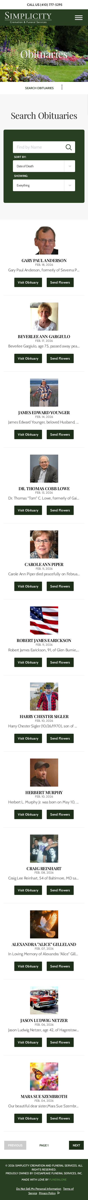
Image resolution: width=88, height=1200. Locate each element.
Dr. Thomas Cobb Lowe (44, 488)
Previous (15, 1145)
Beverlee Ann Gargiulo (44, 336)
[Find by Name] (38, 147)
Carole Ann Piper (44, 564)
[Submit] (68, 147)
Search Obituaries (39, 88)
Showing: (21, 176)
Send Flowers (61, 281)
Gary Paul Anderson (44, 260)
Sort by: (20, 157)
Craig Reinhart (44, 868)
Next (76, 1145)
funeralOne (58, 1179)
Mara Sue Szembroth (44, 1096)
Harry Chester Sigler (44, 716)
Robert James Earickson (44, 640)
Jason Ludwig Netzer (43, 1020)
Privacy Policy (47, 1193)
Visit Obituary (30, 281)
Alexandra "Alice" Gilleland (44, 944)
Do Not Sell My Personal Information (38, 1188)
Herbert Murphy (44, 792)
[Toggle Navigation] (62, 87)
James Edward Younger (44, 412)
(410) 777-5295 (51, 5)
